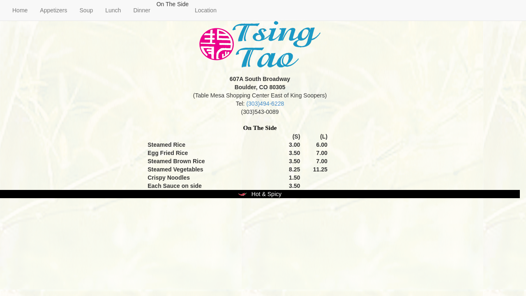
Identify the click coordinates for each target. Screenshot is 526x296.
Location (206, 10)
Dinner (141, 10)
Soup (86, 10)
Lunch (113, 10)
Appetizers (53, 10)
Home (20, 10)
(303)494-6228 (265, 103)
